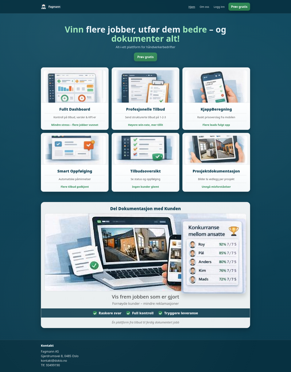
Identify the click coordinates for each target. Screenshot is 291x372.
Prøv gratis (239, 7)
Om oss (204, 7)
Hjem (191, 7)
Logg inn (219, 7)
